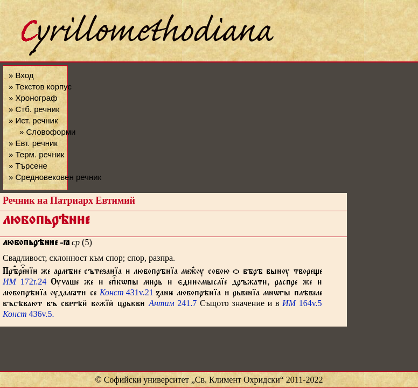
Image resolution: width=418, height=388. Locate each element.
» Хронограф (33, 97)
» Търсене (28, 165)
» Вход (21, 75)
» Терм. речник (36, 154)
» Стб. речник (34, 109)
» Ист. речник (33, 120)
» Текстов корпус (40, 86)
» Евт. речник (33, 143)
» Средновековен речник (55, 177)
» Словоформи (47, 131)
